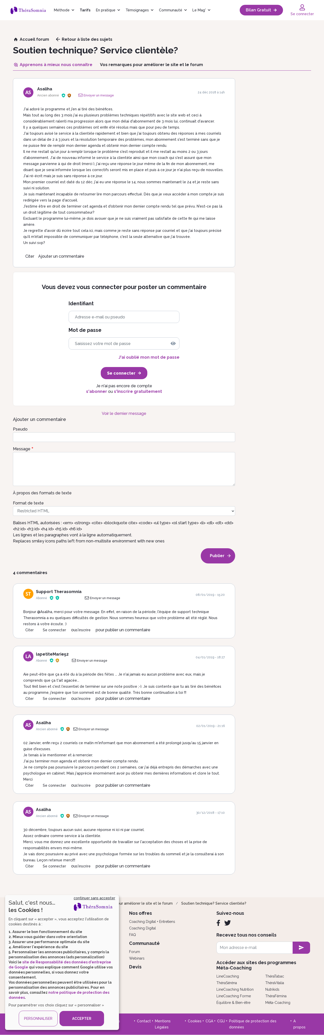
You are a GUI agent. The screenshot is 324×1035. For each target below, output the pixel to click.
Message (21, 449)
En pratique (105, 10)
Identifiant (81, 304)
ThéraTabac (274, 976)
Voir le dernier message (124, 413)
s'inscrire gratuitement (138, 391)
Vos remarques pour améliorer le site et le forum (130, 903)
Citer (29, 256)
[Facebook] (218, 923)
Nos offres (140, 913)
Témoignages (137, 10)
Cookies (194, 1021)
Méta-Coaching (277, 1003)
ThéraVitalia (274, 983)
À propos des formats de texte (42, 493)
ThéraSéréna (226, 983)
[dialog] (62, 962)
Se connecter (54, 630)
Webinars (137, 958)
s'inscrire (83, 630)
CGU (221, 1021)
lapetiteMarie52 (52, 654)
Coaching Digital (142, 928)
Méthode (62, 10)
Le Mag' (199, 10)
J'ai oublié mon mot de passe (148, 357)
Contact (144, 1021)
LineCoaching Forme (233, 996)
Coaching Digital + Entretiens (152, 922)
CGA (209, 1021)
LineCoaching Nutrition (235, 989)
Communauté (170, 10)
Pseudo (20, 429)
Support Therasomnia (59, 591)
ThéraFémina (276, 996)
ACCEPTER (81, 1019)
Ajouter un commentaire (61, 256)
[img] (173, 343)
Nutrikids (272, 989)
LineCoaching (227, 976)
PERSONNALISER (38, 1019)
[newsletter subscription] (301, 948)
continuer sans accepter (94, 898)
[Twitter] (227, 923)
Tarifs (85, 10)
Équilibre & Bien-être (233, 1003)
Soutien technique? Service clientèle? (213, 903)
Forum (134, 952)
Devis (135, 966)
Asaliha (44, 89)
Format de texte (28, 503)
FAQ (132, 935)
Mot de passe (85, 330)
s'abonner (96, 391)
